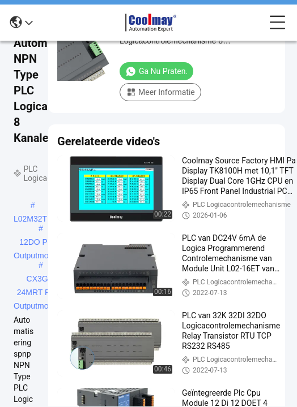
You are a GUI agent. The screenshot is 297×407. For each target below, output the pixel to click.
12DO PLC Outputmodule (38, 243)
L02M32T (30, 218)
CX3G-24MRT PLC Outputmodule (38, 279)
